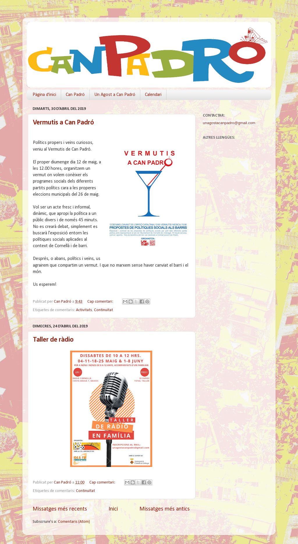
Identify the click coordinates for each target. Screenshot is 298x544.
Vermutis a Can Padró (63, 122)
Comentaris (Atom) (74, 522)
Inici (113, 509)
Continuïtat (103, 310)
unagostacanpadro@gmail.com (229, 123)
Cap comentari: (100, 301)
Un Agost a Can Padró (114, 94)
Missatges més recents (60, 509)
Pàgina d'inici (44, 94)
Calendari (153, 94)
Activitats (84, 310)
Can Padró (75, 94)
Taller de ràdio (53, 339)
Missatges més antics (164, 509)
